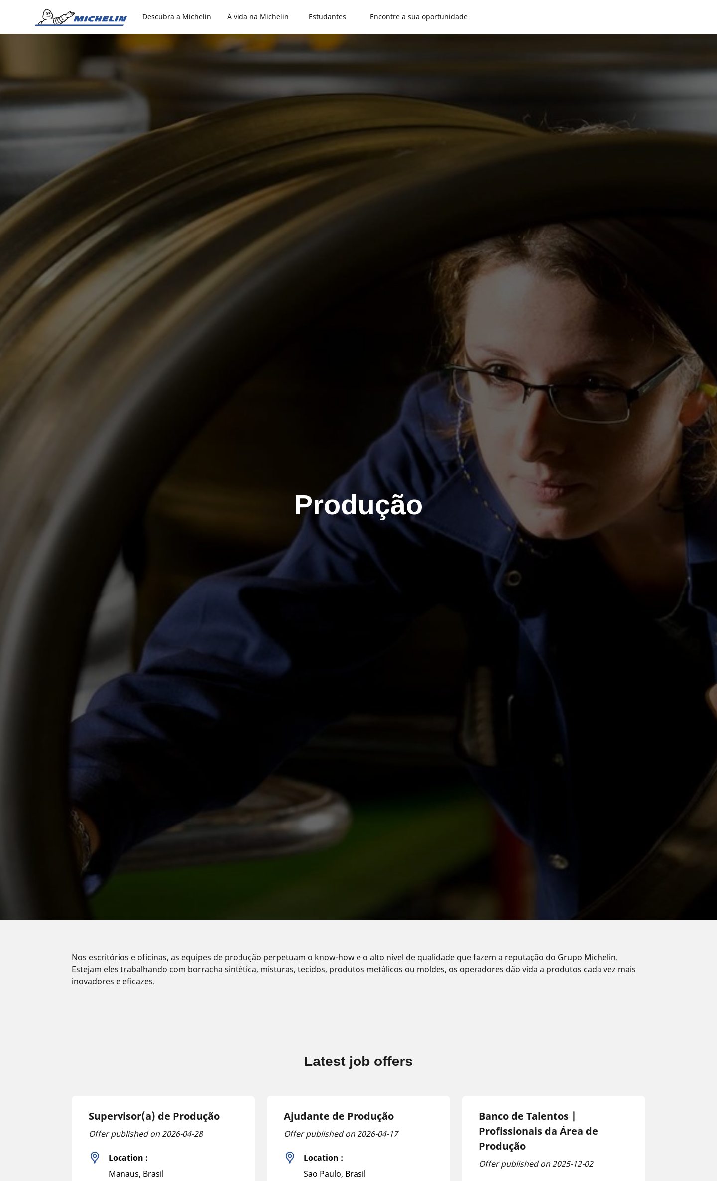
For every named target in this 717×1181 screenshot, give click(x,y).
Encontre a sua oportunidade (419, 16)
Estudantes (327, 16)
